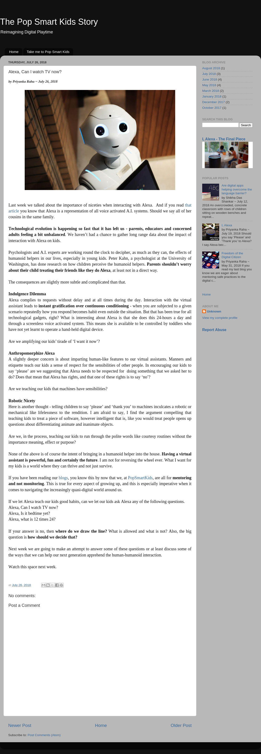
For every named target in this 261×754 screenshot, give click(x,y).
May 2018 (209, 85)
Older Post (181, 725)
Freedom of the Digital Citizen (232, 255)
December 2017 (213, 102)
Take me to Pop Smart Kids (48, 52)
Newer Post (19, 725)
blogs (63, 477)
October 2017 (211, 107)
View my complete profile (219, 318)
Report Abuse (214, 330)
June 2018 (209, 79)
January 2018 (211, 96)
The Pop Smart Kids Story (49, 22)
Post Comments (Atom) (44, 735)
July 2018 (209, 74)
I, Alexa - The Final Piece (223, 139)
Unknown (214, 311)
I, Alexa (226, 225)
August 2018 (211, 68)
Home (14, 52)
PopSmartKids (140, 477)
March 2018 (210, 91)
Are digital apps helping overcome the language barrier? (236, 189)
